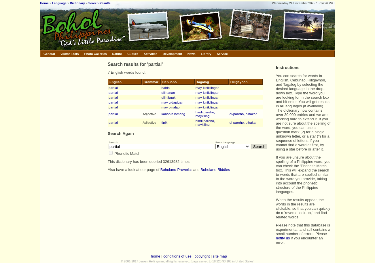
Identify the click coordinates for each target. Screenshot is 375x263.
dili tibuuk (169, 97)
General (49, 54)
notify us (283, 238)
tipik (165, 122)
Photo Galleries (95, 54)
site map (220, 256)
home (155, 256)
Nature (117, 54)
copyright (202, 256)
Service (222, 54)
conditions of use (177, 256)
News (191, 54)
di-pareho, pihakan (243, 114)
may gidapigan (172, 102)
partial (113, 87)
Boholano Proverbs (176, 169)
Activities (150, 54)
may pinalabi (171, 107)
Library (206, 54)
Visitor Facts (69, 54)
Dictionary (77, 3)
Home (44, 3)
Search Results (99, 3)
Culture (132, 54)
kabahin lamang (173, 114)
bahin (166, 87)
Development (172, 54)
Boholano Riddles (215, 169)
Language (59, 3)
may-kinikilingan (207, 87)
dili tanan (168, 92)
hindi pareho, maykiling (205, 114)
